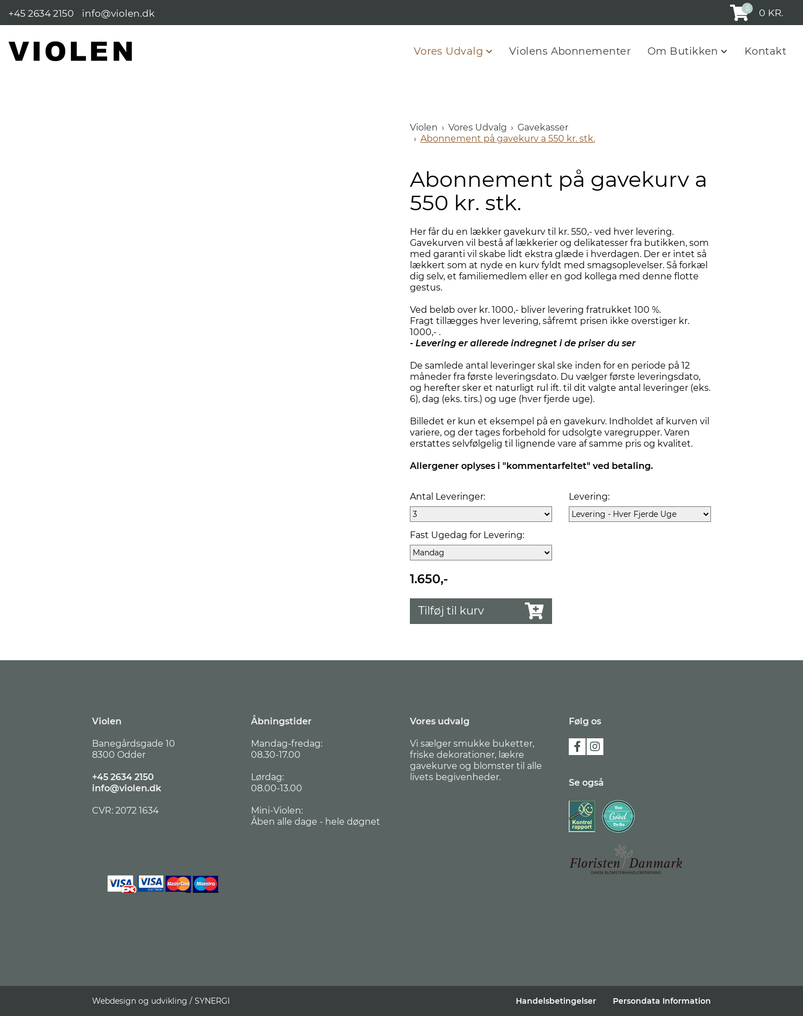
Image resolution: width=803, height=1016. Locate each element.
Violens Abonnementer (570, 51)
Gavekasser (542, 127)
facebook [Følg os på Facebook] (577, 746)
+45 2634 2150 (41, 12)
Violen (424, 127)
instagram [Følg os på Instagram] (595, 746)
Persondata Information (662, 1001)
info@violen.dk (118, 12)
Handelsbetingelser (556, 1001)
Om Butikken (684, 51)
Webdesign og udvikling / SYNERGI (161, 1001)
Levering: (589, 496)
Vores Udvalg (450, 51)
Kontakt (765, 51)
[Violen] (70, 50)
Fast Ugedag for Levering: (467, 535)
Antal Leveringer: (447, 496)
